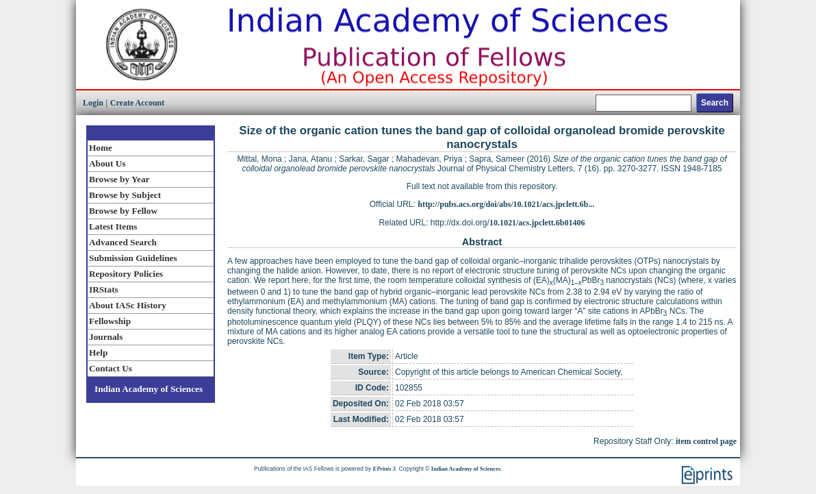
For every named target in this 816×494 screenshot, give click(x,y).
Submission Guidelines (133, 258)
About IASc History (127, 305)
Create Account (137, 103)
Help (98, 352)
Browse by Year (119, 179)
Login (93, 103)
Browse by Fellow (123, 211)
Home (100, 148)
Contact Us (110, 368)
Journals (106, 337)
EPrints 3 (384, 468)
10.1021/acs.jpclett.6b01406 (537, 222)
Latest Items (113, 226)
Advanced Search (123, 242)
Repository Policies (126, 274)
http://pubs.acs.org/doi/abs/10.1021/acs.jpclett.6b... (506, 204)
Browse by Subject (125, 195)
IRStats (103, 289)
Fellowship (110, 321)
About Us (107, 163)
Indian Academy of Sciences (148, 389)
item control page (706, 441)
